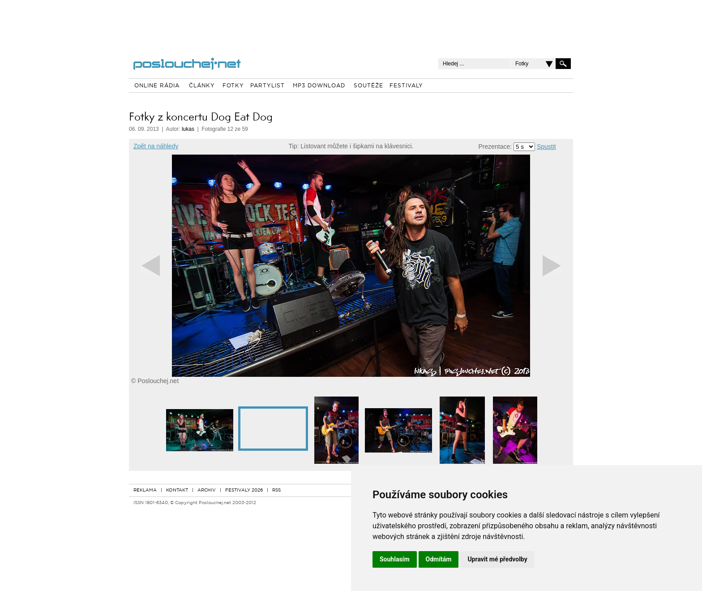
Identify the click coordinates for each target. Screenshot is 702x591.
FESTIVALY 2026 (244, 490)
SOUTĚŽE (368, 86)
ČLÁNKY (202, 86)
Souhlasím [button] (395, 559)
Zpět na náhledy (155, 146)
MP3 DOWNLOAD (319, 86)
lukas (188, 129)
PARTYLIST (267, 86)
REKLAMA (145, 490)
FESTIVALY (406, 86)
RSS (276, 490)
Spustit (546, 146)
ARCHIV (206, 490)
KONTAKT (177, 490)
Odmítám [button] (439, 559)
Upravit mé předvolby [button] (497, 559)
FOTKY (233, 86)
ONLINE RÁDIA (157, 86)
